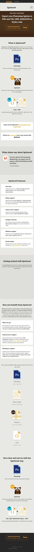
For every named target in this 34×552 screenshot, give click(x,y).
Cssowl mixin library (16, 245)
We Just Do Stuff (22, 548)
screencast (13, 135)
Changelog (14, 546)
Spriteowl (9, 1)
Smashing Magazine (14, 165)
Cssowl (16, 1)
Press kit (20, 546)
